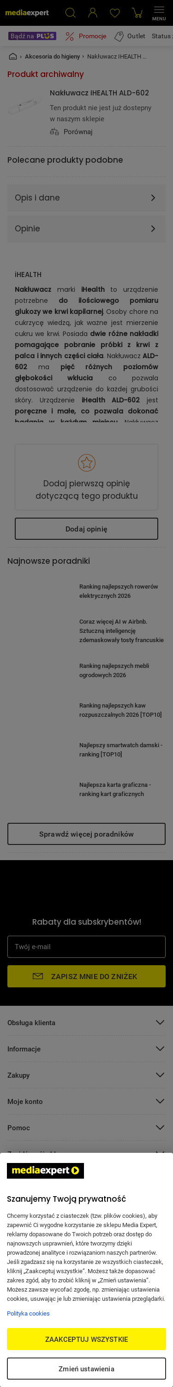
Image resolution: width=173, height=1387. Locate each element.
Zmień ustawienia (86, 1368)
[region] (86, 1270)
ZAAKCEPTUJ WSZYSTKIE (86, 1339)
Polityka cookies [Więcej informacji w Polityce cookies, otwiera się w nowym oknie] (28, 1313)
